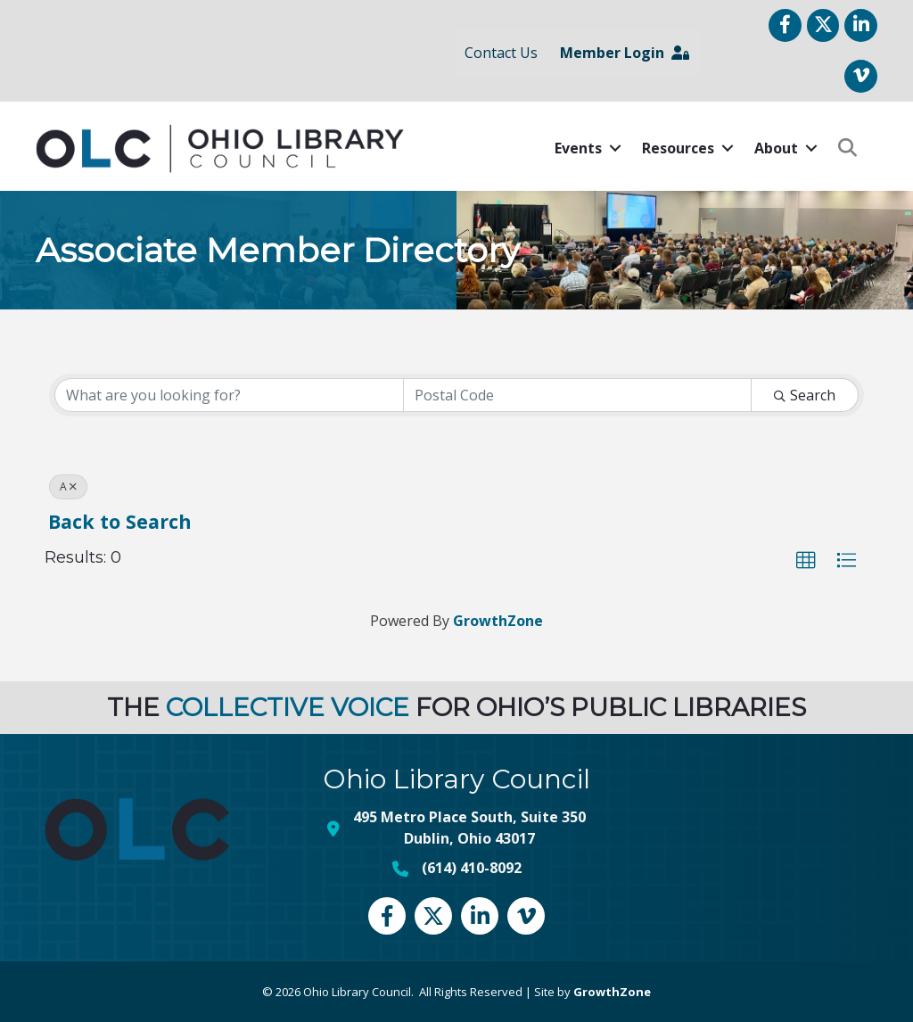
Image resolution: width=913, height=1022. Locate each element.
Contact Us (501, 52)
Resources (678, 148)
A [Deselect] (68, 486)
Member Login (624, 52)
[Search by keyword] (229, 395)
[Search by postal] (578, 395)
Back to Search (120, 521)
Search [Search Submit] (804, 395)
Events (578, 148)
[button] (806, 561)
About (776, 148)
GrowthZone (498, 621)
